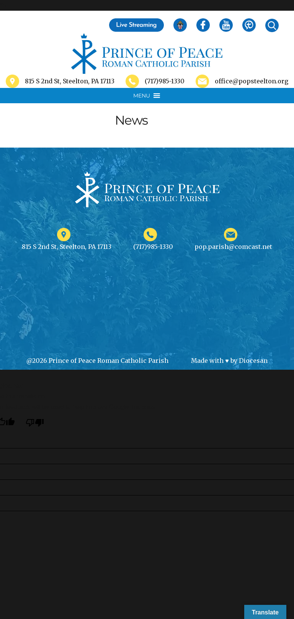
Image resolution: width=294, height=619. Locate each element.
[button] (141, 95)
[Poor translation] (34, 423)
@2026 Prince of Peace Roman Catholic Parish (97, 360)
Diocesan (253, 360)
